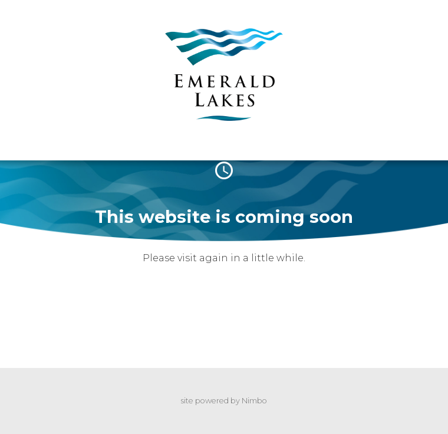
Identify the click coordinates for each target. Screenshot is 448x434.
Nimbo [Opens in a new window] (254, 400)
